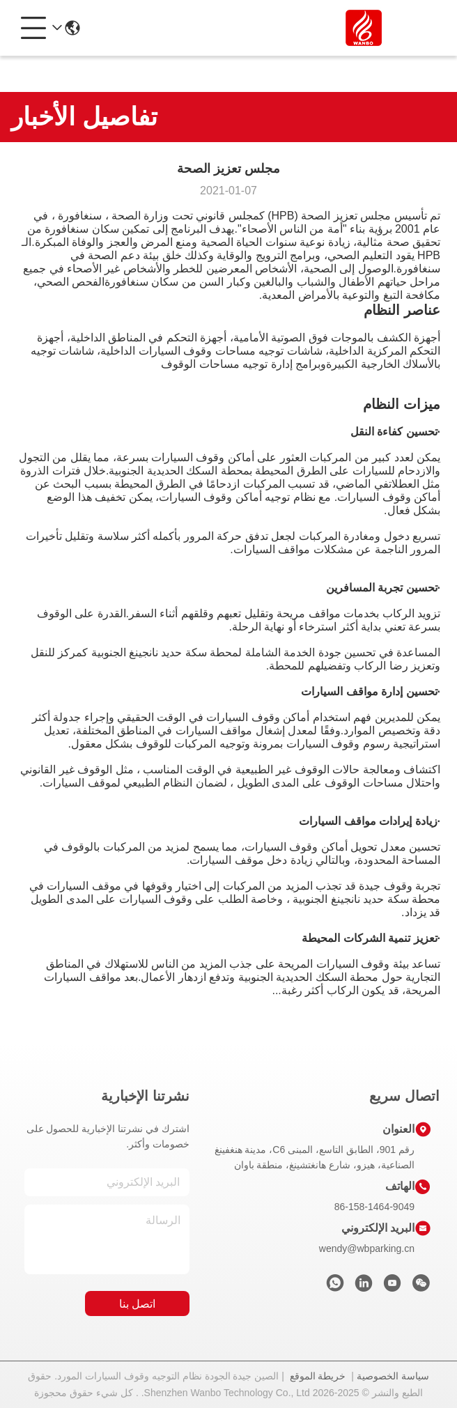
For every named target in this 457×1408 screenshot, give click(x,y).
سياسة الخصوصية (393, 1376)
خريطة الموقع (318, 1376)
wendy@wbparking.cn (367, 1248)
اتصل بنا (137, 1304)
